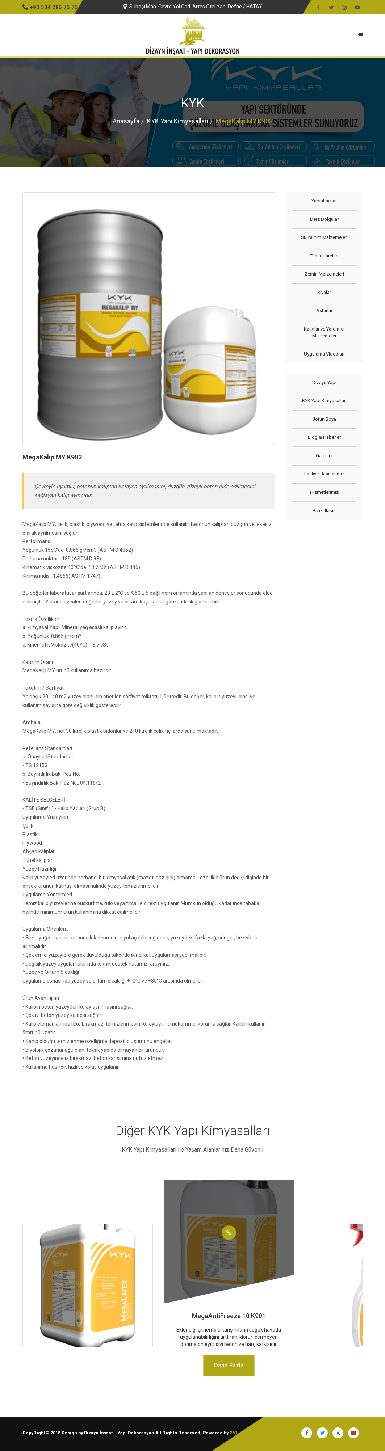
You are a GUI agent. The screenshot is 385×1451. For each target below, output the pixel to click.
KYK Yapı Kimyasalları (177, 121)
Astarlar (324, 310)
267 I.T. (237, 1432)
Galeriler (324, 455)
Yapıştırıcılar (324, 200)
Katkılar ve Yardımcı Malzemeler (324, 332)
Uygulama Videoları (324, 354)
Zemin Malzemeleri (324, 274)
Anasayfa (126, 121)
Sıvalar (324, 292)
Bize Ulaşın (324, 510)
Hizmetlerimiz (324, 492)
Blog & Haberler (324, 437)
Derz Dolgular (324, 219)
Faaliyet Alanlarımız (324, 473)
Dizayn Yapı (324, 382)
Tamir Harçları (324, 255)
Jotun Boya (324, 419)
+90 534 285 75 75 (50, 7)
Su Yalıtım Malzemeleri (324, 237)
